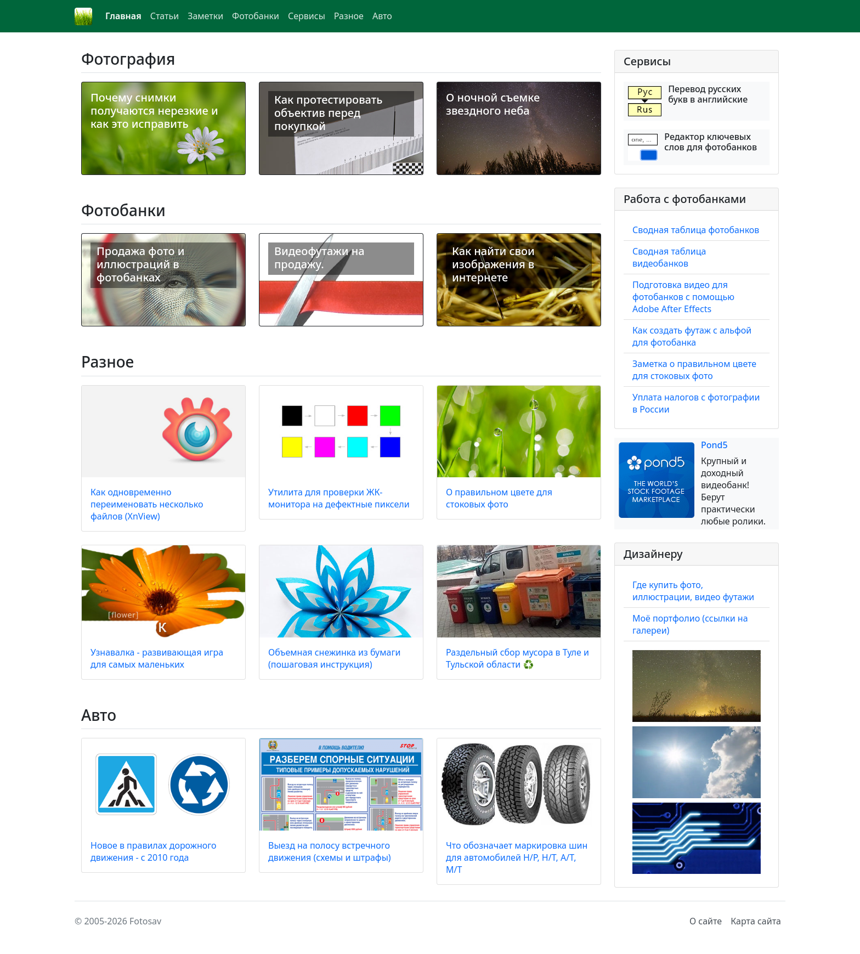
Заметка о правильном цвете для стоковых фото (694, 370)
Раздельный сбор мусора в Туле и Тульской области (517, 658)
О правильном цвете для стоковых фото (499, 498)
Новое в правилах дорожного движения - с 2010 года (153, 851)
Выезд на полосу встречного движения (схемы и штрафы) (329, 851)
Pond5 (714, 445)
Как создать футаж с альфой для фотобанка (691, 336)
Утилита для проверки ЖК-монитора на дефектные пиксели (339, 498)
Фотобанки (255, 16)
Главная (123, 16)
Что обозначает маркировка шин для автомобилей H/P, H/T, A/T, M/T (516, 857)
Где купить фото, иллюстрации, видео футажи (693, 591)
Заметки (205, 16)
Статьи (164, 16)
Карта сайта (756, 921)
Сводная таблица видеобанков (669, 257)
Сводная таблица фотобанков (695, 230)
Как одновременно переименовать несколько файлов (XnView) (146, 504)
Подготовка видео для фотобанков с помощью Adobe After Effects (683, 297)
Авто (382, 16)
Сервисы (306, 16)
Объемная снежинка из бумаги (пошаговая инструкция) (334, 658)
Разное (349, 16)
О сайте (705, 921)
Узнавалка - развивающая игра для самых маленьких (156, 658)
